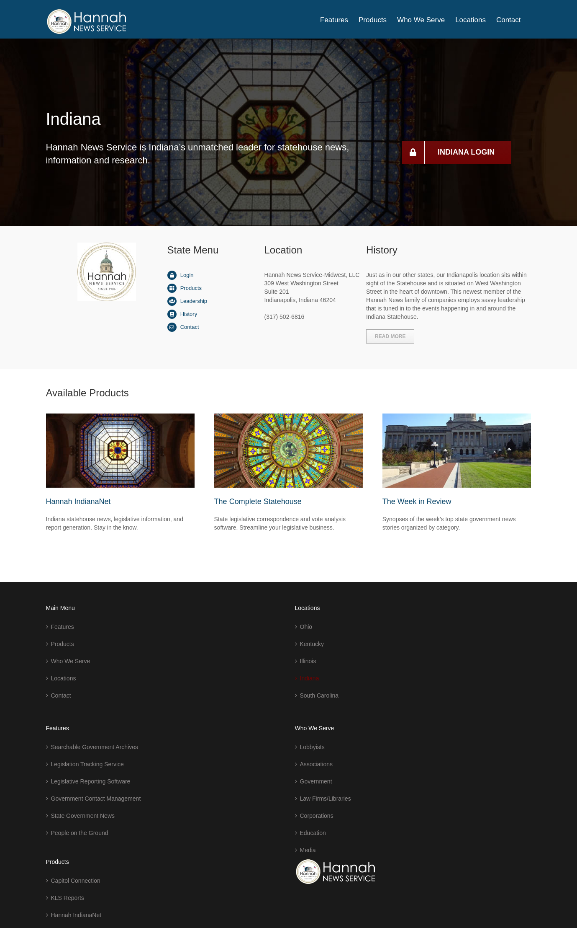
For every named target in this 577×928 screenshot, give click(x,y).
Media (308, 850)
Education (313, 833)
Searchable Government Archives (94, 747)
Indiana (309, 678)
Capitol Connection (75, 880)
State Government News (83, 815)
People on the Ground (79, 833)
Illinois (308, 661)
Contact (189, 327)
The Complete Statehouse (258, 501)
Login (187, 275)
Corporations (316, 815)
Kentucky (312, 644)
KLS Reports (67, 897)
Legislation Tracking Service (87, 764)
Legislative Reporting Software (91, 781)
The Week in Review (416, 501)
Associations (316, 764)
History (188, 314)
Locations (63, 678)
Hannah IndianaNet (78, 501)
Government (316, 781)
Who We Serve (70, 661)
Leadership (193, 301)
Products (191, 288)
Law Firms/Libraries (325, 798)
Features (62, 626)
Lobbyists (312, 747)
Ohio (306, 626)
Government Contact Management (96, 798)
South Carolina (319, 695)
